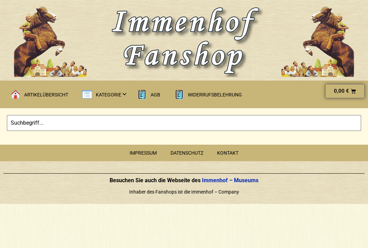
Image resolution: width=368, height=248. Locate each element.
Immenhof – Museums (229, 180)
